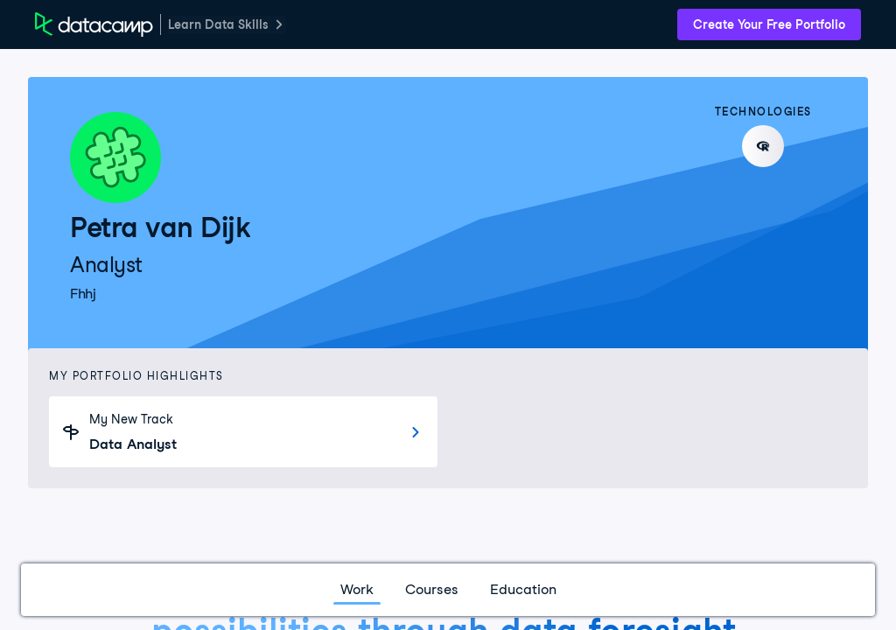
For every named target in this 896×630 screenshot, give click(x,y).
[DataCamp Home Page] (94, 24)
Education (523, 589)
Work (357, 589)
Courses (431, 589)
